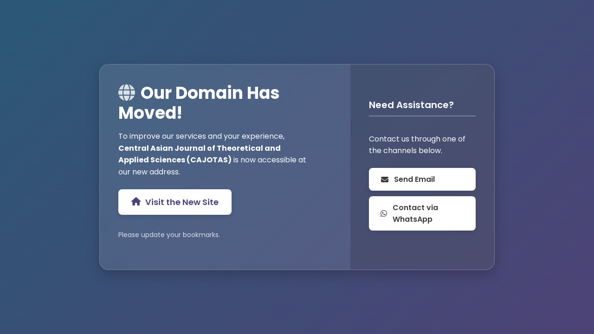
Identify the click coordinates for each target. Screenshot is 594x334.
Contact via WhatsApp (409, 213)
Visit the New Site (175, 202)
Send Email (407, 179)
